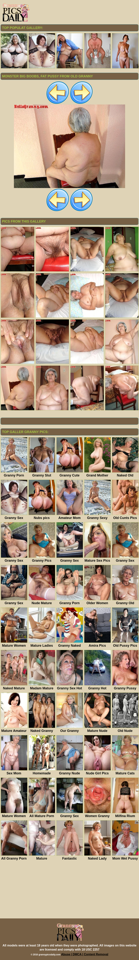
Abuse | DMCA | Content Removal (84, 954)
